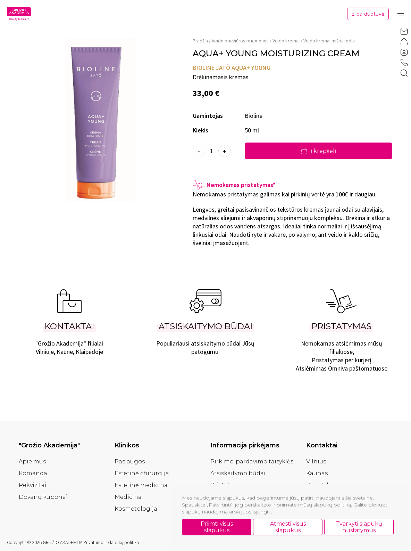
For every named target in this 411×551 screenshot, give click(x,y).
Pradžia (200, 41)
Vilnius (316, 461)
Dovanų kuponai (43, 497)
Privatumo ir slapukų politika (111, 542)
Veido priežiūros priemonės (240, 41)
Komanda (33, 473)
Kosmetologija (136, 508)
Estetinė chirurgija (142, 473)
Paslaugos (130, 461)
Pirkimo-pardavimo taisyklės (251, 461)
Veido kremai (286, 41)
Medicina (128, 497)
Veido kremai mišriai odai (329, 41)
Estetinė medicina (141, 485)
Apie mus (32, 461)
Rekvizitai (33, 485)
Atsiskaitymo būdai (238, 473)
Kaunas (317, 473)
